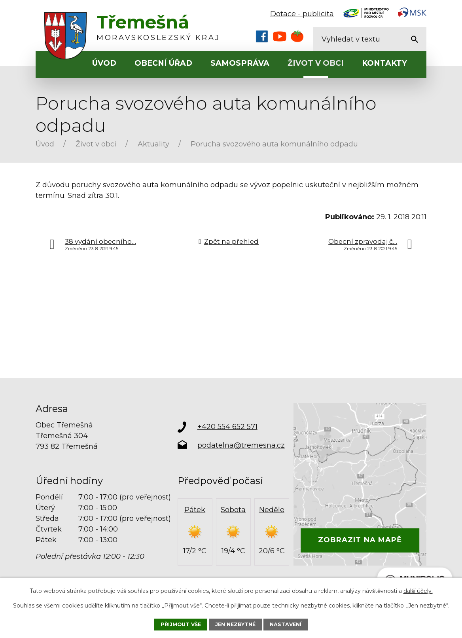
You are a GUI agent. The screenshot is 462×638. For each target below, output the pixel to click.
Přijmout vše (181, 624)
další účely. (418, 590)
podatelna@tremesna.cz (241, 445)
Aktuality (153, 144)
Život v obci (316, 63)
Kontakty (384, 63)
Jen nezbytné (235, 624)
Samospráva (239, 63)
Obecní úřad (163, 63)
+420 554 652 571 (227, 426)
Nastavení (285, 624)
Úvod (104, 63)
